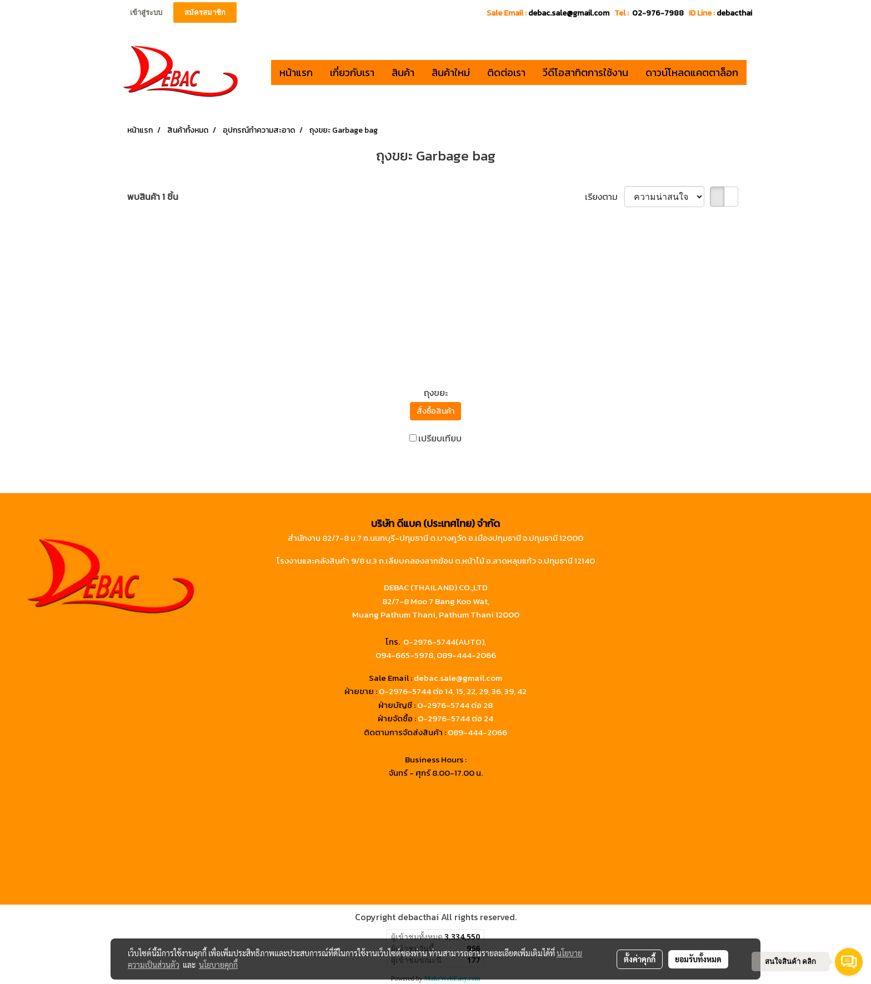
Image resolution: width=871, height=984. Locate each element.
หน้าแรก (296, 72)
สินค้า (403, 72)
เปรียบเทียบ (440, 438)
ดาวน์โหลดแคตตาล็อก (691, 72)
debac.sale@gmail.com (458, 677)
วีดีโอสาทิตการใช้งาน (585, 72)
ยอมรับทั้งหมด (698, 959)
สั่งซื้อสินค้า (435, 411)
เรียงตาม (604, 196)
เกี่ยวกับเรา (352, 72)
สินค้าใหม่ (451, 72)
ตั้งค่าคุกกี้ (639, 959)
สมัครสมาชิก (205, 12)
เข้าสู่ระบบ (146, 12)
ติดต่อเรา (506, 72)
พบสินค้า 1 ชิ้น (152, 196)
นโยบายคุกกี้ (218, 965)
